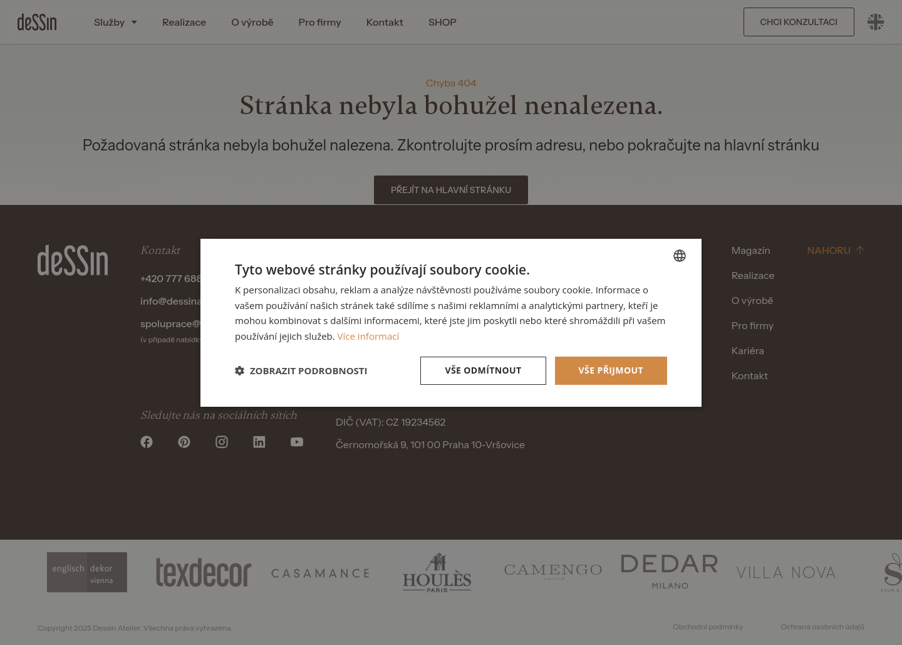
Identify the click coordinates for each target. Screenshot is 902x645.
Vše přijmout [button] (611, 370)
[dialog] (451, 322)
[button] (301, 370)
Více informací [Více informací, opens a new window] (369, 336)
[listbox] (679, 255)
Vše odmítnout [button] (483, 370)
